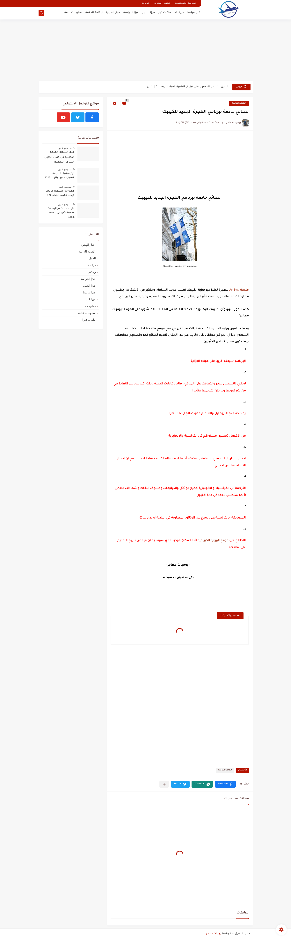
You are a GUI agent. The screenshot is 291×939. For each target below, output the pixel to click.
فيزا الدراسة (131, 12)
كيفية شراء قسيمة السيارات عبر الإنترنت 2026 (60, 175)
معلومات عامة (73, 12)
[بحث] (41, 13)
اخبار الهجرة (88, 244)
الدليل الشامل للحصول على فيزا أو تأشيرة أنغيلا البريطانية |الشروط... (185, 86)
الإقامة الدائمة (94, 12)
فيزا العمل (148, 12)
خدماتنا (145, 3)
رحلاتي (92, 272)
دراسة (92, 265)
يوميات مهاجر (213, 933)
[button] (225, 784)
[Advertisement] (146, 50)
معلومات (90, 306)
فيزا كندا (179, 12)
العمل (92, 258)
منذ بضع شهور (65, 148)
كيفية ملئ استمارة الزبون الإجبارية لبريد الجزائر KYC (60, 193)
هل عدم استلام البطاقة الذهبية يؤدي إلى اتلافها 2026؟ (61, 213)
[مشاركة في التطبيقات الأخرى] (164, 784)
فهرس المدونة (162, 3)
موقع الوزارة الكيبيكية (213, 540)
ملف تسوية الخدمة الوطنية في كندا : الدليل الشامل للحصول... (59, 157)
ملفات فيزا (164, 12)
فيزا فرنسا (193, 12)
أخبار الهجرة (113, 12)
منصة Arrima (239, 290)
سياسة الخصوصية (185, 3)
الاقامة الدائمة (239, 103)
